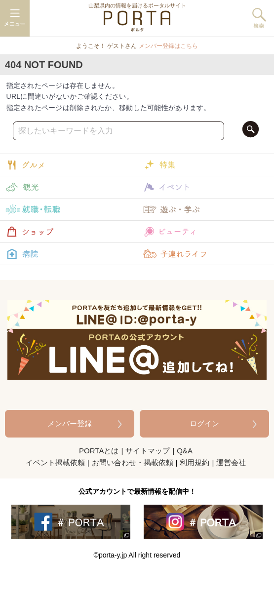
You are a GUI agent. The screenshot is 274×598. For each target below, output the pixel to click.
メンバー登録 (69, 423)
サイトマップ (147, 450)
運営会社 (231, 462)
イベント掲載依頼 (55, 462)
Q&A (185, 450)
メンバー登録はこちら (168, 45)
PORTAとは (98, 450)
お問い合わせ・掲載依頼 (132, 462)
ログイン (204, 423)
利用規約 (194, 462)
